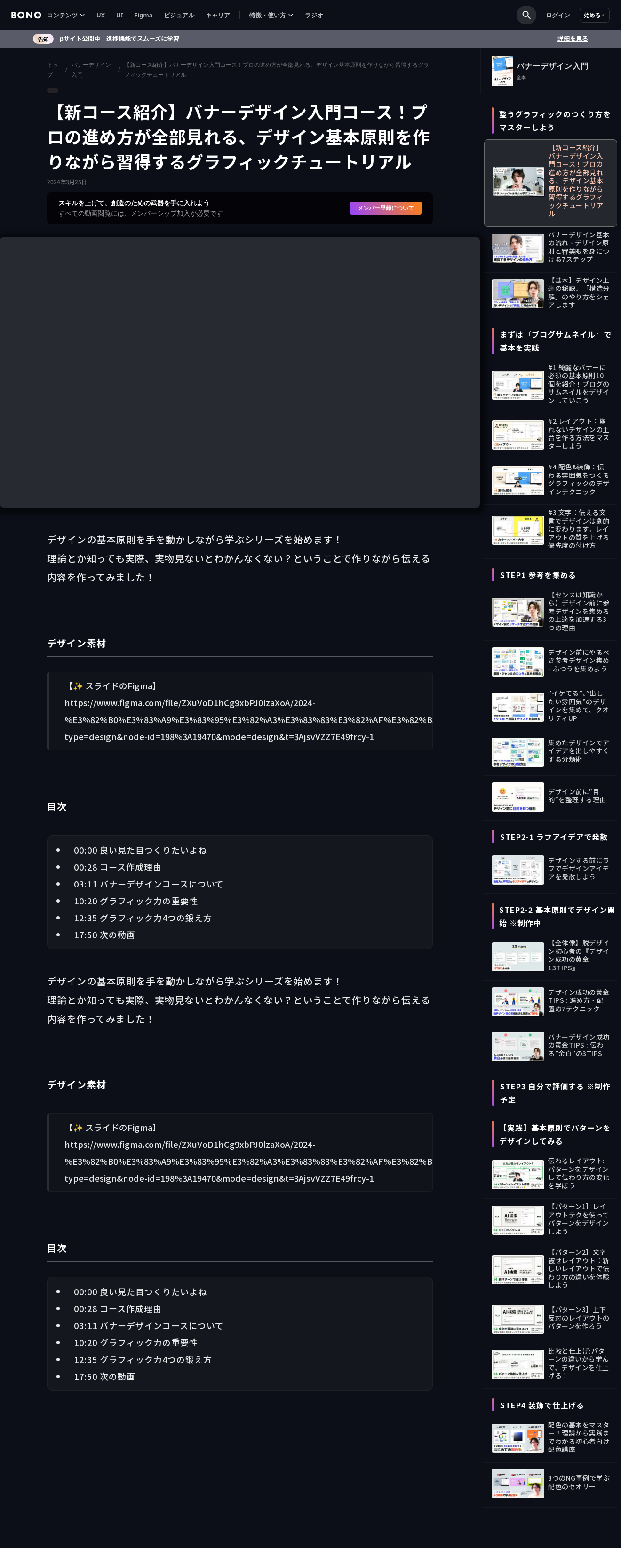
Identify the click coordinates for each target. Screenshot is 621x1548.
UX (100, 15)
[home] (26, 15)
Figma (144, 15)
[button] (66, 15)
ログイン (558, 15)
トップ (52, 70)
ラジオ (314, 15)
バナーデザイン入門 (91, 70)
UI (119, 15)
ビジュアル (179, 15)
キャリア (218, 15)
